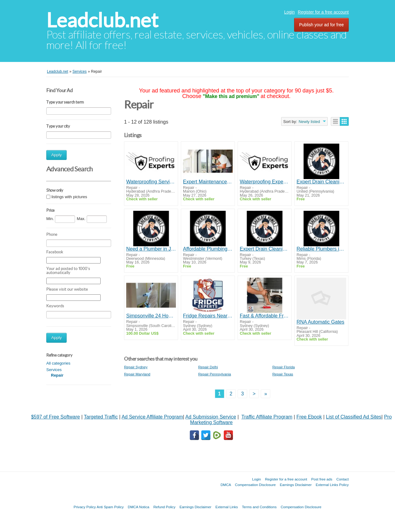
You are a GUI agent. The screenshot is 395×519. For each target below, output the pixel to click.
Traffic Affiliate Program (266, 416)
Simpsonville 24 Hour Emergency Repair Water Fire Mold (151, 315)
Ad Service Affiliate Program (152, 416)
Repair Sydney (136, 367)
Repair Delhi (208, 367)
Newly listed (309, 121)
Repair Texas (282, 374)
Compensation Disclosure (255, 485)
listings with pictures (69, 196)
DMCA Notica (138, 507)
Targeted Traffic (101, 416)
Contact (342, 479)
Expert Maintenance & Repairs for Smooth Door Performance (208, 181)
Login (289, 12)
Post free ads (321, 479)
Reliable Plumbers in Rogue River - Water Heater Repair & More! (321, 248)
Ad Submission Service (210, 416)
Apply (56, 155)
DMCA (226, 485)
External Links (226, 507)
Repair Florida (283, 367)
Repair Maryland (137, 374)
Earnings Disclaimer (296, 485)
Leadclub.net (102, 20)
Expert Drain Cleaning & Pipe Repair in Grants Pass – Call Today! (321, 181)
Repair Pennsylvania (214, 374)
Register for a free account (323, 12)
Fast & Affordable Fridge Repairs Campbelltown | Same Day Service (264, 315)
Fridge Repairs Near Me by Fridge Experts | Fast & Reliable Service (208, 315)
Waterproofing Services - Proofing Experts (151, 181)
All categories (58, 363)
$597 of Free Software (55, 416)
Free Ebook (309, 416)
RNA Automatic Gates (320, 322)
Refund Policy (164, 507)
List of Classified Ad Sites (353, 416)
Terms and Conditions (259, 507)
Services (54, 369)
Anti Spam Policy (110, 507)
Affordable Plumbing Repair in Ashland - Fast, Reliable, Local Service (208, 248)
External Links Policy (332, 485)
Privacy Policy (84, 507)
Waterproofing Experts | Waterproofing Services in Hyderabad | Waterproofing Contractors (264, 181)
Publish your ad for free (321, 24)
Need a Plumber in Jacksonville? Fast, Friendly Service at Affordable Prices (151, 248)
